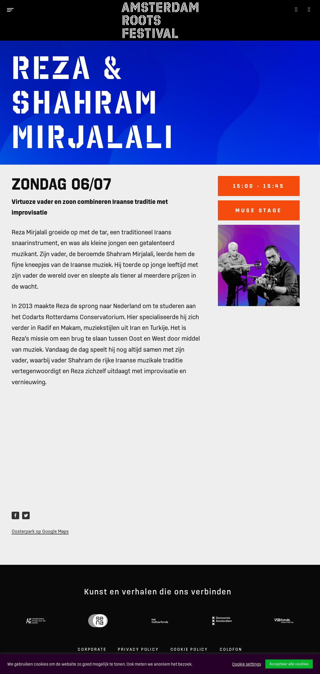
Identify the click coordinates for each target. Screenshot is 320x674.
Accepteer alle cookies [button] (289, 664)
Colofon (231, 649)
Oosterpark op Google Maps (40, 531)
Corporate (92, 649)
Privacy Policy (138, 649)
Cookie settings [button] (246, 664)
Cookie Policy (189, 649)
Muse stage (258, 210)
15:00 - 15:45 (259, 186)
